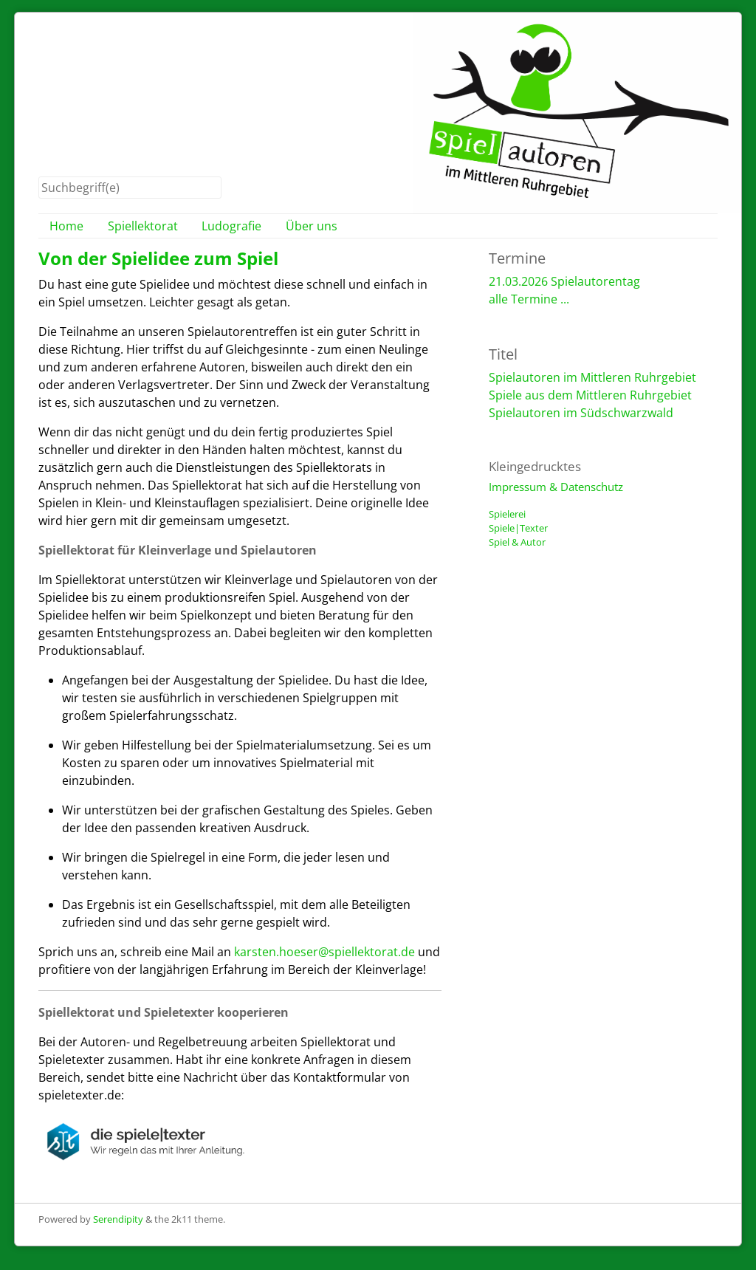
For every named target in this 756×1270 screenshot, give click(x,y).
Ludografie (231, 226)
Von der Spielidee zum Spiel (158, 258)
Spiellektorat (143, 226)
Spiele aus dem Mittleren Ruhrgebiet (590, 395)
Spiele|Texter (518, 528)
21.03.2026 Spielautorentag (564, 281)
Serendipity (118, 1219)
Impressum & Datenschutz (556, 487)
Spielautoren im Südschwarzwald (581, 413)
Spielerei (507, 514)
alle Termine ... (529, 299)
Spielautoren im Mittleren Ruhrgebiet (592, 377)
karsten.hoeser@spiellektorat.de (324, 952)
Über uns (311, 226)
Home (66, 226)
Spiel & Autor (517, 542)
